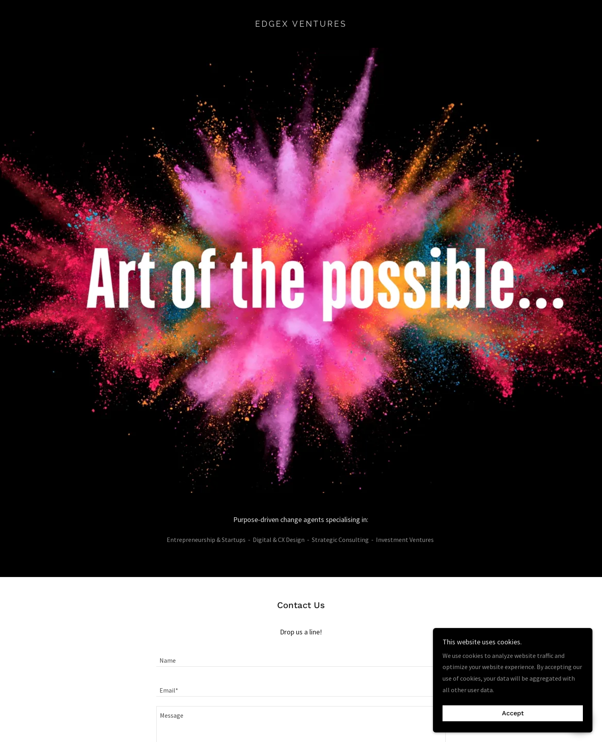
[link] (301, 24)
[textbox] (300, 656)
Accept (513, 713)
